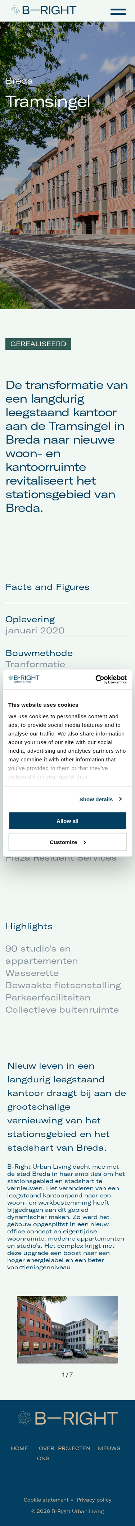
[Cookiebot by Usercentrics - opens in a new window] (96, 679)
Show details (96, 799)
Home (19, 1448)
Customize (68, 842)
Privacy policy (94, 1500)
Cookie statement (46, 1500)
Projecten (74, 1448)
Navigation (118, 10)
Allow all (67, 821)
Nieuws (109, 1448)
